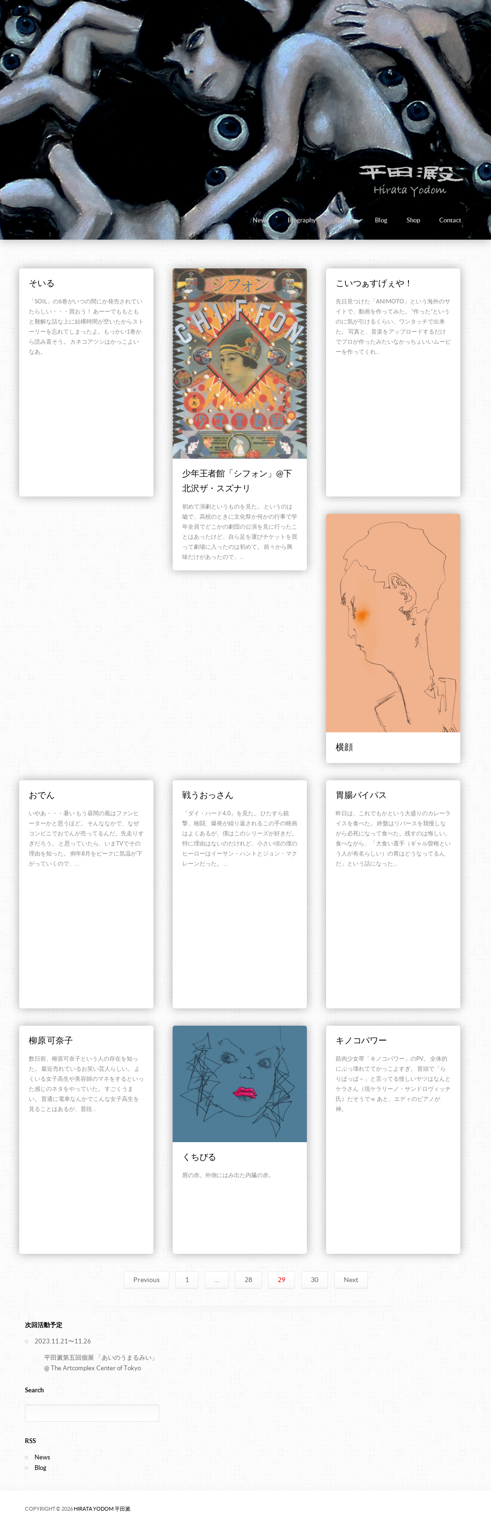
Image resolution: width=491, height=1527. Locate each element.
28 (248, 1280)
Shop (413, 220)
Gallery (345, 220)
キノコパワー (361, 1040)
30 (314, 1280)
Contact (450, 220)
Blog (381, 220)
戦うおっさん (208, 795)
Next (351, 1280)
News (261, 220)
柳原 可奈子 (51, 1040)
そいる (41, 283)
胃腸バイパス (361, 795)
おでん (41, 795)
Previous (146, 1280)
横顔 (344, 747)
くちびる (199, 1157)
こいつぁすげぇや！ (374, 283)
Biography (302, 220)
